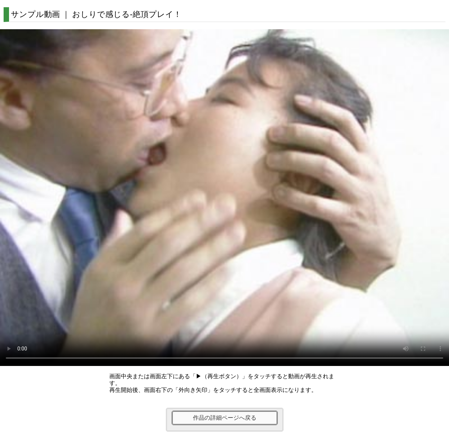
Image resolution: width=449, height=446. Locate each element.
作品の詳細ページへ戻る (224, 418)
